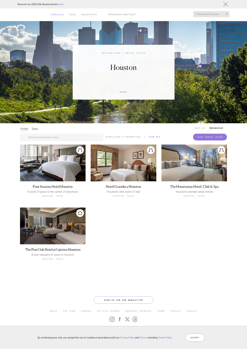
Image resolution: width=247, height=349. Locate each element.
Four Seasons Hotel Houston (53, 187)
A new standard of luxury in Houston (52, 254)
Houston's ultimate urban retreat (194, 192)
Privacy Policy (127, 337)
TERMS (161, 311)
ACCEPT (195, 337)
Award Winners (89, 14)
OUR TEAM (69, 311)
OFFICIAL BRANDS (108, 311)
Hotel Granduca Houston (123, 187)
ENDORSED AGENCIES (139, 311)
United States (135, 53)
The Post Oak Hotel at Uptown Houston (52, 250)
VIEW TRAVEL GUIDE (210, 137)
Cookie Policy (165, 337)
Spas (35, 128)
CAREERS (86, 311)
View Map (155, 137)
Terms (143, 337)
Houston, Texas (52, 196)
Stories (72, 14)
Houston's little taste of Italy (123, 192)
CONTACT (192, 311)
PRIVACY (175, 311)
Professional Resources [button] (211, 14)
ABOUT (53, 311)
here (61, 4)
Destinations (57, 14)
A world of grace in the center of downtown (52, 192)
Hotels (24, 128)
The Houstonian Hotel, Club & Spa (194, 187)
